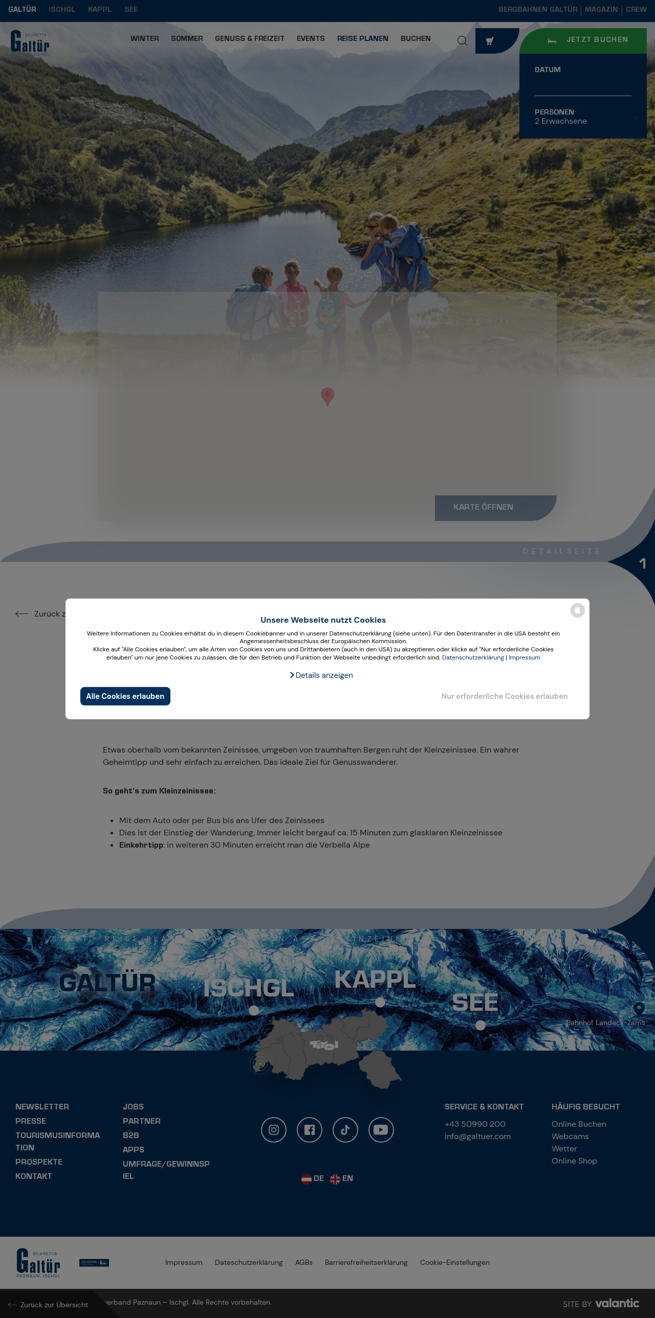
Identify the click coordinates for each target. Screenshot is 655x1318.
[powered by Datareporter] (578, 617)
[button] (321, 675)
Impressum (524, 657)
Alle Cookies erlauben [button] (125, 696)
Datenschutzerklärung (473, 657)
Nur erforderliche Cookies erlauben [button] (505, 696)
